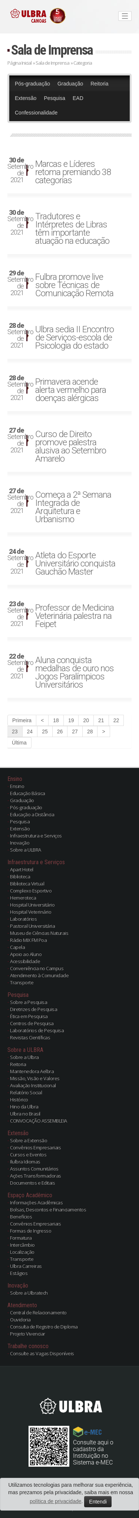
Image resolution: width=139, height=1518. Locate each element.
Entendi (97, 1502)
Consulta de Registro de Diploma (44, 1326)
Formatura (21, 1237)
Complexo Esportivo (31, 890)
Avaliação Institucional (33, 1085)
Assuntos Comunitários (34, 1168)
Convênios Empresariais (35, 1147)
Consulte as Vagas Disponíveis (42, 1353)
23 (15, 731)
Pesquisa (54, 98)
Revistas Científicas (30, 1037)
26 (60, 731)
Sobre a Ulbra (24, 1057)
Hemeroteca (23, 897)
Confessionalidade (36, 113)
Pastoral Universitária (32, 926)
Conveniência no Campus (36, 968)
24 (30, 731)
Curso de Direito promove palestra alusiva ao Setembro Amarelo (70, 446)
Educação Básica (27, 793)
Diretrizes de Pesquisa (33, 1009)
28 (90, 731)
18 (56, 720)
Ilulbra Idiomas (25, 1161)
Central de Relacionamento (38, 1312)
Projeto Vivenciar (27, 1333)
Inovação (19, 842)
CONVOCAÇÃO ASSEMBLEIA (38, 1120)
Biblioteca (20, 876)
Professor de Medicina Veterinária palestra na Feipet (74, 616)
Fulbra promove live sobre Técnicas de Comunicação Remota (74, 285)
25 (45, 731)
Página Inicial (19, 62)
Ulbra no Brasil (25, 1113)
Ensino (17, 786)
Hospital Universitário (32, 904)
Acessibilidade (25, 961)
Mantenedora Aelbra (32, 1071)
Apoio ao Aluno (26, 954)
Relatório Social (26, 1092)
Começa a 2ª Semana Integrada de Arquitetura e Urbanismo (73, 507)
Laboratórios (23, 918)
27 (75, 731)
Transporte (21, 982)
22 (116, 720)
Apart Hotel (21, 869)
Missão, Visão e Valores (35, 1078)
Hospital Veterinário (30, 911)
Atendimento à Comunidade (39, 975)
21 (101, 720)
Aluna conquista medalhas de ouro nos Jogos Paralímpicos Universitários (74, 672)
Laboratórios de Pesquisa (37, 1030)
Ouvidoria (20, 1319)
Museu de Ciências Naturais (39, 933)
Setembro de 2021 (18, 170)
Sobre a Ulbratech (29, 1292)
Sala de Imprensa (52, 50)
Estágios (18, 1273)
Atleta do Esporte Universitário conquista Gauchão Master (75, 563)
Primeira (22, 720)
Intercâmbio (22, 1244)
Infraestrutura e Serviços (36, 835)
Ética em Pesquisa (29, 1016)
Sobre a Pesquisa (28, 1002)
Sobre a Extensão (28, 1140)
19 (71, 720)
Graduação (70, 84)
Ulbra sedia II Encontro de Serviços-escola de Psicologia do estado (74, 337)
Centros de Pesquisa (32, 1023)
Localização (22, 1252)
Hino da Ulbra (24, 1106)
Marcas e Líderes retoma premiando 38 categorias (73, 172)
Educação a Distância (32, 814)
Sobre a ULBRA (25, 849)
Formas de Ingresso (30, 1230)
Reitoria (99, 84)
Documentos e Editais (32, 1182)
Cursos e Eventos (28, 1154)
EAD (78, 98)
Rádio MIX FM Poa (28, 940)
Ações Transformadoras (35, 1175)
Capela (17, 947)
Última (19, 743)
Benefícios (21, 1216)
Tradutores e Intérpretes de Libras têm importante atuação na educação (72, 228)
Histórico (19, 1099)
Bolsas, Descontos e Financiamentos (48, 1209)
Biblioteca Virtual (27, 883)
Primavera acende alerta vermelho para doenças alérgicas (70, 390)
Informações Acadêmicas (36, 1202)
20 (86, 720)
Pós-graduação (32, 84)
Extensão (25, 98)
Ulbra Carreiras (26, 1266)
